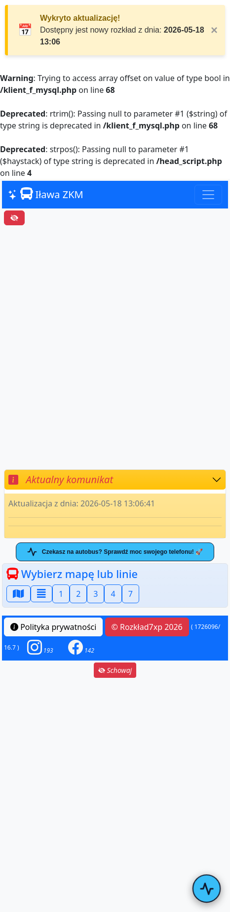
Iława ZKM (45, 194)
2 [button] (78, 593)
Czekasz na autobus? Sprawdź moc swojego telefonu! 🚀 (115, 552)
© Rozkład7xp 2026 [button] (147, 627)
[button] (40, 647)
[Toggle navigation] (208, 195)
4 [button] (113, 593)
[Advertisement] (115, 347)
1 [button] (61, 593)
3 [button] (95, 593)
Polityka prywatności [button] (53, 627)
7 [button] (130, 593)
